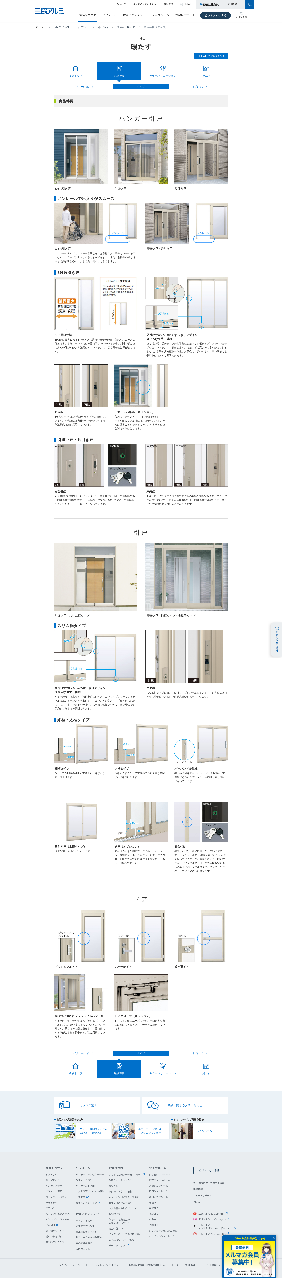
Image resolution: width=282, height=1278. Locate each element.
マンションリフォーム (57, 1207)
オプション (198, 86)
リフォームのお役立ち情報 (90, 1162)
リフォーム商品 (54, 1179)
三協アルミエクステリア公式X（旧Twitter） (215, 1214)
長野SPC (153, 1201)
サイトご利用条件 (186, 1253)
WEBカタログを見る (214, 56)
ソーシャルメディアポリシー (105, 1253)
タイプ (141, 86)
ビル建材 (50, 1213)
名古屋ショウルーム (159, 1168)
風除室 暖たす (125, 27)
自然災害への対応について (123, 1196)
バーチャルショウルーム (162, 1224)
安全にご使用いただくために (124, 1185)
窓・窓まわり (53, 1168)
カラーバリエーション (162, 75)
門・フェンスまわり (56, 1185)
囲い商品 (102, 27)
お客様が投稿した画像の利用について (149, 1253)
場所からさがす (54, 1224)
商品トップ (75, 75)
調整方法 (113, 1174)
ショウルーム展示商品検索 (163, 1218)
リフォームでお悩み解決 (89, 1225)
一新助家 (80, 1185)
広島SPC (153, 1207)
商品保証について (118, 1216)
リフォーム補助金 (85, 1173)
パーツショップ (117, 1233)
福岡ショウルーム (158, 1179)
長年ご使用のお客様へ (120, 1191)
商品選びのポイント (86, 1219)
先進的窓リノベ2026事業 (91, 1179)
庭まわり (83, 27)
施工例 (206, 75)
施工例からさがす (55, 1219)
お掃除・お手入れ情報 (120, 1179)
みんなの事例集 (84, 1208)
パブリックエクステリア (58, 1201)
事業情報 (198, 1177)
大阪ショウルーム (158, 1173)
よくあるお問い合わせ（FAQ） (125, 1162)
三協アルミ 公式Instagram (212, 1207)
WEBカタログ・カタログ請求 (208, 1171)
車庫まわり (51, 1190)
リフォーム (109, 15)
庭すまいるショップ (86, 1191)
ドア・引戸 (51, 1162)
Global (197, 1190)
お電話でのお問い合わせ (122, 1227)
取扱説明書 (114, 1202)
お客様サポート (185, 15)
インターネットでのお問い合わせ (126, 1222)
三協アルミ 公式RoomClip (212, 1222)
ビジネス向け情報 (215, 15)
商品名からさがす (55, 1230)
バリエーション (82, 86)
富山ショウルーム (158, 1185)
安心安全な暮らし (85, 1231)
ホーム (40, 27)
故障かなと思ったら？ (120, 1168)
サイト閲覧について (213, 1253)
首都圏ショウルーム (159, 1162)
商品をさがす (87, 15)
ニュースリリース (202, 1183)
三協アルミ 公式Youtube (211, 1201)
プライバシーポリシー (70, 1253)
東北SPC (153, 1196)
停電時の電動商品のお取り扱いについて (119, 1209)
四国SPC (153, 1213)
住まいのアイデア (134, 15)
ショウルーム (160, 15)
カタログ (121, 4)
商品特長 (119, 75)
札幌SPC (153, 1190)
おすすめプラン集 (85, 1214)
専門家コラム (83, 1236)
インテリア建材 (54, 1173)
